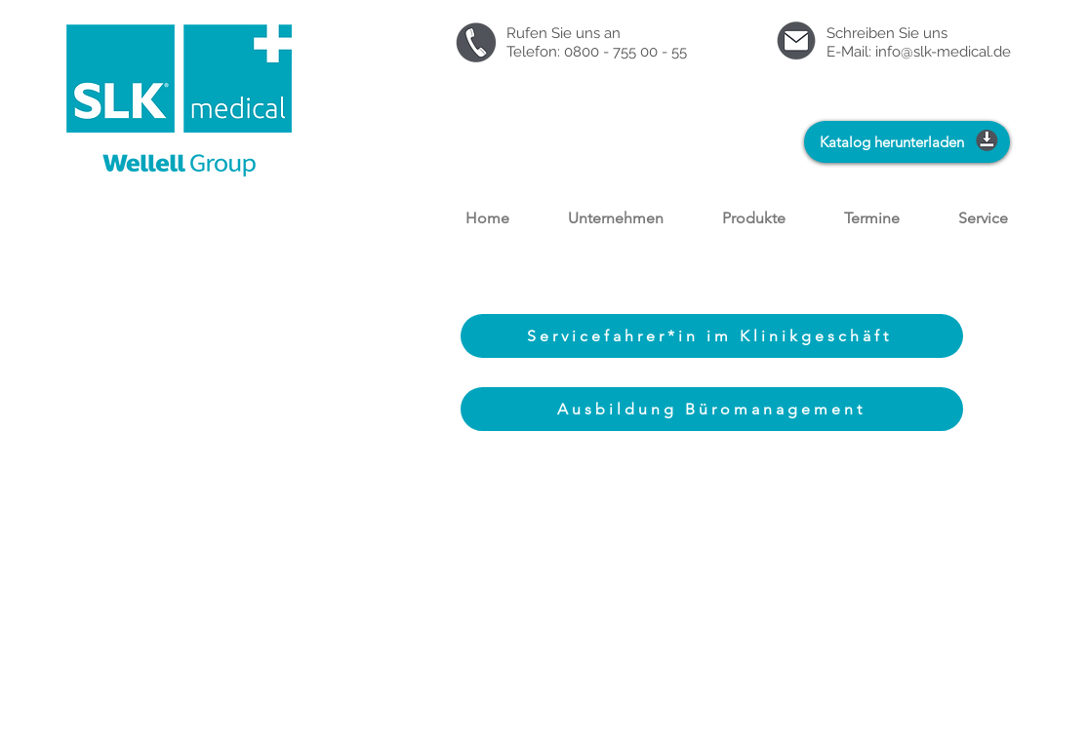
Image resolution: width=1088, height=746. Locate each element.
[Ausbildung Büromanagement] (712, 409)
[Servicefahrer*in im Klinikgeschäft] (712, 336)
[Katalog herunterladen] (907, 142)
